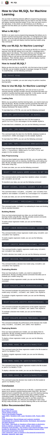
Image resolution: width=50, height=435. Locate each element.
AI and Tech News (8, 409)
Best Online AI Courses (9, 411)
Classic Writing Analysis (10, 412)
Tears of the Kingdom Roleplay (12, 414)
